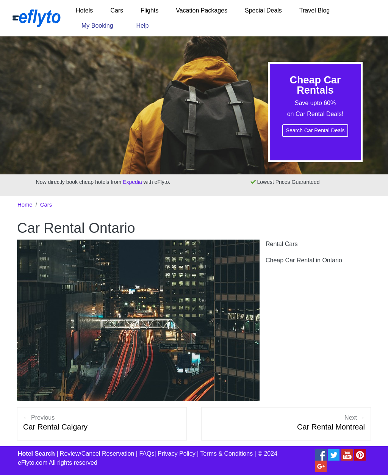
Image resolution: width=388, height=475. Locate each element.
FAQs (146, 453)
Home (25, 205)
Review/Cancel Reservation (97, 453)
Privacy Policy (177, 453)
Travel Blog (314, 10)
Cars (116, 10)
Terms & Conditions (226, 453)
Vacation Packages (201, 10)
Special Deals (263, 10)
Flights (149, 10)
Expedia (132, 182)
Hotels (84, 10)
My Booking (97, 25)
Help (142, 25)
